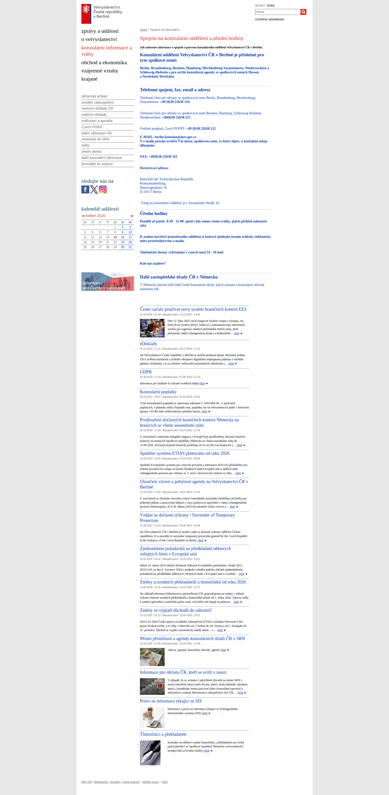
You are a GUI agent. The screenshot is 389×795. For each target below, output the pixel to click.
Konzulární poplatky (158, 391)
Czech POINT (92, 127)
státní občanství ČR (96, 133)
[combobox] (277, 12)
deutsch (260, 5)
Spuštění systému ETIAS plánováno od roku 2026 (184, 453)
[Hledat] (303, 12)
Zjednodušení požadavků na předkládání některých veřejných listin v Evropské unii (185, 551)
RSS (165, 781)
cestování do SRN (95, 139)
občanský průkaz (94, 96)
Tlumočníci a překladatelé (163, 734)
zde (142, 225)
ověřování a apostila (96, 121)
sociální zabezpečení (97, 102)
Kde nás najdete (152, 263)
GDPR (146, 371)
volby (85, 145)
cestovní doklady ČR (97, 108)
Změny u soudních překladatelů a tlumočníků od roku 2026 (193, 582)
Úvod (143, 29)
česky (271, 5)
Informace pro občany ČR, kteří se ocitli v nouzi (183, 672)
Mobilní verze (150, 781)
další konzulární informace (101, 158)
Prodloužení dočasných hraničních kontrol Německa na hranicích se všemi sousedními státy (189, 422)
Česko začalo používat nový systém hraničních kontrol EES (193, 309)
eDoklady (148, 343)
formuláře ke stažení (97, 164)
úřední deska (91, 151)
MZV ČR (86, 781)
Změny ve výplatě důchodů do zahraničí (176, 610)
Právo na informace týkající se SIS (171, 701)
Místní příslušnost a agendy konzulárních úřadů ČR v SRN (192, 638)
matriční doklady (94, 115)
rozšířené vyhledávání (269, 19)
